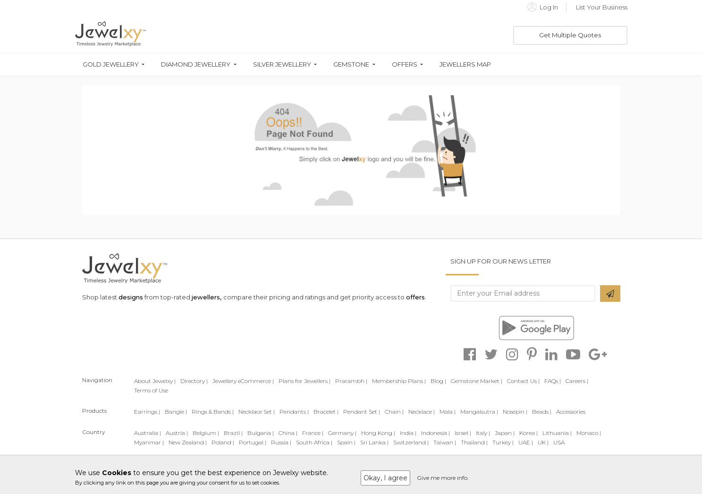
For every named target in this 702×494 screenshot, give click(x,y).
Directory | (194, 380)
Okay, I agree (385, 478)
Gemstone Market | (476, 380)
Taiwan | (444, 442)
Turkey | (503, 442)
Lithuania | (557, 432)
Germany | (342, 432)
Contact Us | (523, 380)
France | (312, 432)
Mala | (448, 411)
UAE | (525, 442)
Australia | (147, 432)
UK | (543, 442)
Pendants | (294, 411)
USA (559, 442)
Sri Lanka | (374, 442)
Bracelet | (325, 411)
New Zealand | (188, 442)
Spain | (346, 442)
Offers (404, 64)
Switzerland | (411, 442)
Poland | (222, 442)
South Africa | (314, 442)
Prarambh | (351, 380)
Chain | (394, 411)
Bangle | (176, 411)
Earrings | (147, 411)
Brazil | (233, 432)
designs (130, 297)
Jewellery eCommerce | (243, 380)
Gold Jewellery (111, 64)
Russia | (281, 442)
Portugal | (252, 442)
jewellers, (206, 297)
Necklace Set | (256, 411)
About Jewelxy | (155, 380)
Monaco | (588, 432)
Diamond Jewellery (195, 64)
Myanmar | (149, 442)
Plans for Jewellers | (304, 380)
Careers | (577, 380)
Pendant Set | (361, 411)
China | (288, 432)
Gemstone (351, 64)
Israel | (463, 432)
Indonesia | (435, 432)
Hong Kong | (378, 432)
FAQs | (552, 380)
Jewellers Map (465, 64)
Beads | (541, 411)
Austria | (177, 432)
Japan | (505, 432)
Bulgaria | (260, 432)
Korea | (528, 432)
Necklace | (421, 411)
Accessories (570, 411)
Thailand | (474, 442)
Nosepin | (515, 411)
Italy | (483, 432)
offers (415, 297)
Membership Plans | (399, 380)
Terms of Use (151, 390)
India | (408, 432)
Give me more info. (443, 477)
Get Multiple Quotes (570, 35)
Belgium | (206, 432)
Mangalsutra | (479, 411)
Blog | (438, 380)
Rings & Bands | (213, 411)
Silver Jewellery (282, 64)
